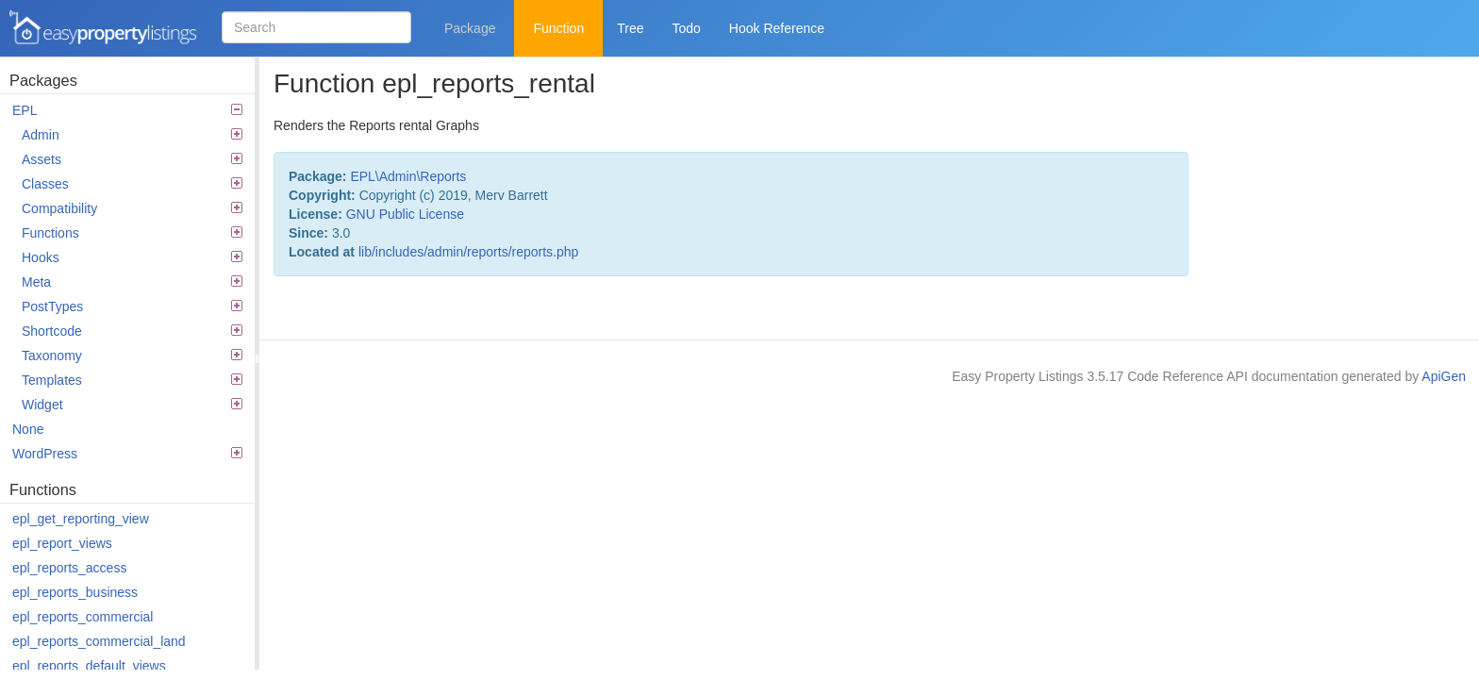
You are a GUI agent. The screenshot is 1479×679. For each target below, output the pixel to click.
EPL (127, 110)
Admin (132, 134)
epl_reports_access (69, 567)
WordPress (127, 453)
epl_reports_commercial (82, 616)
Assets (132, 159)
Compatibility (132, 208)
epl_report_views (62, 543)
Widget (132, 404)
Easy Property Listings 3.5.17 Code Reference (103, 28)
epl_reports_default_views (89, 665)
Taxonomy (132, 355)
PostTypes (132, 306)
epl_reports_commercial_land (99, 641)
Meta (132, 282)
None (27, 429)
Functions (132, 232)
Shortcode (132, 331)
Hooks (132, 257)
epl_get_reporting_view (80, 518)
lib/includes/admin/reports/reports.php (468, 251)
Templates (132, 380)
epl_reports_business (75, 592)
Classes (132, 183)
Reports (443, 176)
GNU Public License (405, 214)
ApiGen (1443, 376)
